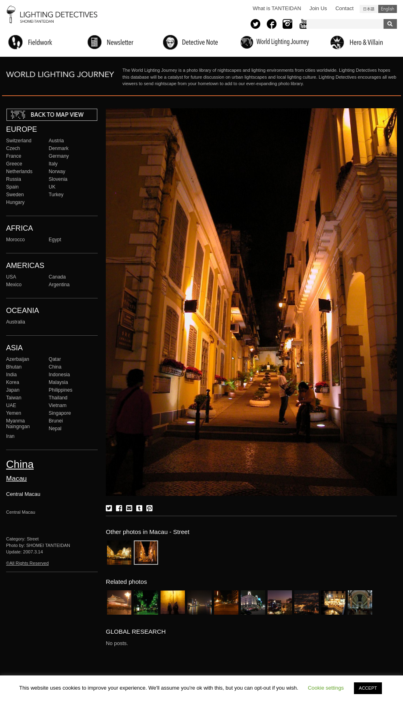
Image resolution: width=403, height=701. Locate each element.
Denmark (59, 148)
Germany (59, 156)
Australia (15, 322)
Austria (56, 141)
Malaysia (58, 382)
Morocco (15, 239)
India (11, 374)
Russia (13, 179)
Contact (344, 8)
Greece (14, 164)
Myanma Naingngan (18, 423)
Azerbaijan (17, 359)
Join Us (318, 8)
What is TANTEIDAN (277, 8)
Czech (13, 148)
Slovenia (58, 179)
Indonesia (59, 374)
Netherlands (19, 171)
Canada (57, 277)
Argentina (59, 284)
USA (11, 277)
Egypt (55, 239)
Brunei (56, 421)
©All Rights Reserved (27, 563)
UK (52, 187)
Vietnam (57, 405)
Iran (10, 436)
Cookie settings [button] (326, 688)
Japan (12, 390)
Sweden (15, 194)
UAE (11, 405)
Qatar (55, 359)
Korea (12, 382)
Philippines (60, 390)
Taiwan (13, 398)
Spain (12, 187)
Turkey (56, 194)
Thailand (58, 398)
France (13, 156)
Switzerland (18, 141)
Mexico (13, 284)
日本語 (369, 9)
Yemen (13, 413)
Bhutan (13, 367)
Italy (53, 164)
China (55, 367)
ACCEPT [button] (368, 688)
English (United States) (387, 9)
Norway (57, 171)
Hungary (15, 202)
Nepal (55, 428)
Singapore (60, 413)
